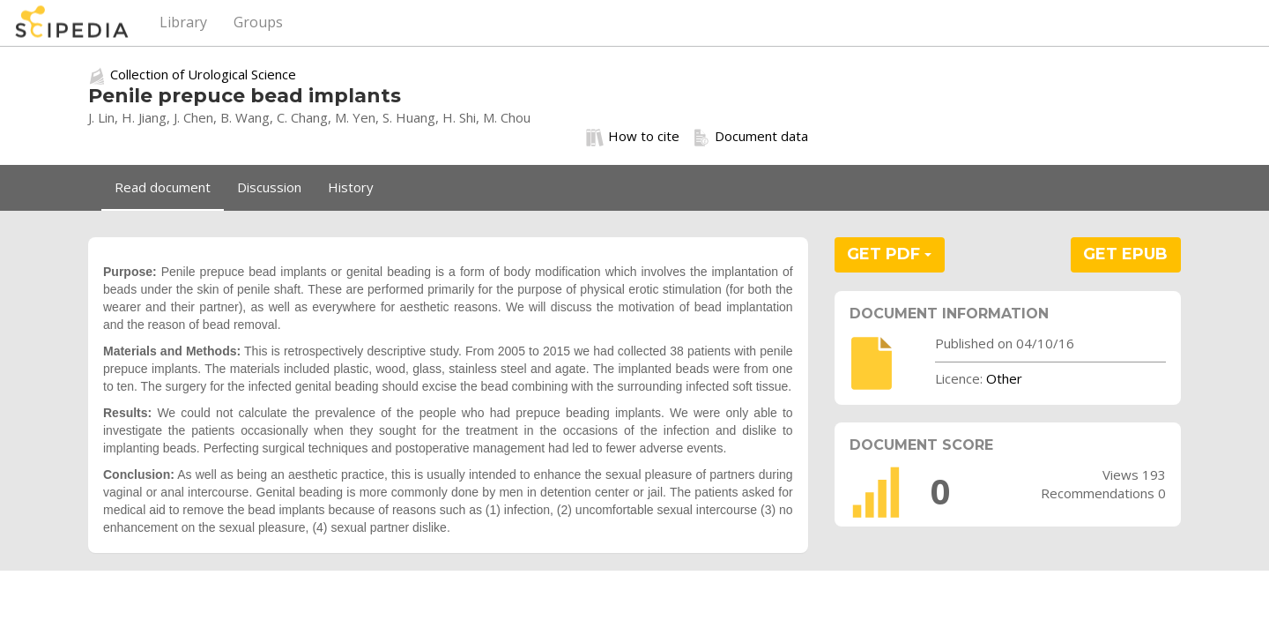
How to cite (632, 136)
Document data (750, 136)
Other (1004, 378)
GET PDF (889, 254)
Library (183, 22)
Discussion (269, 187)
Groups (258, 22)
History (351, 187)
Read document (163, 187)
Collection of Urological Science (203, 74)
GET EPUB (1125, 254)
